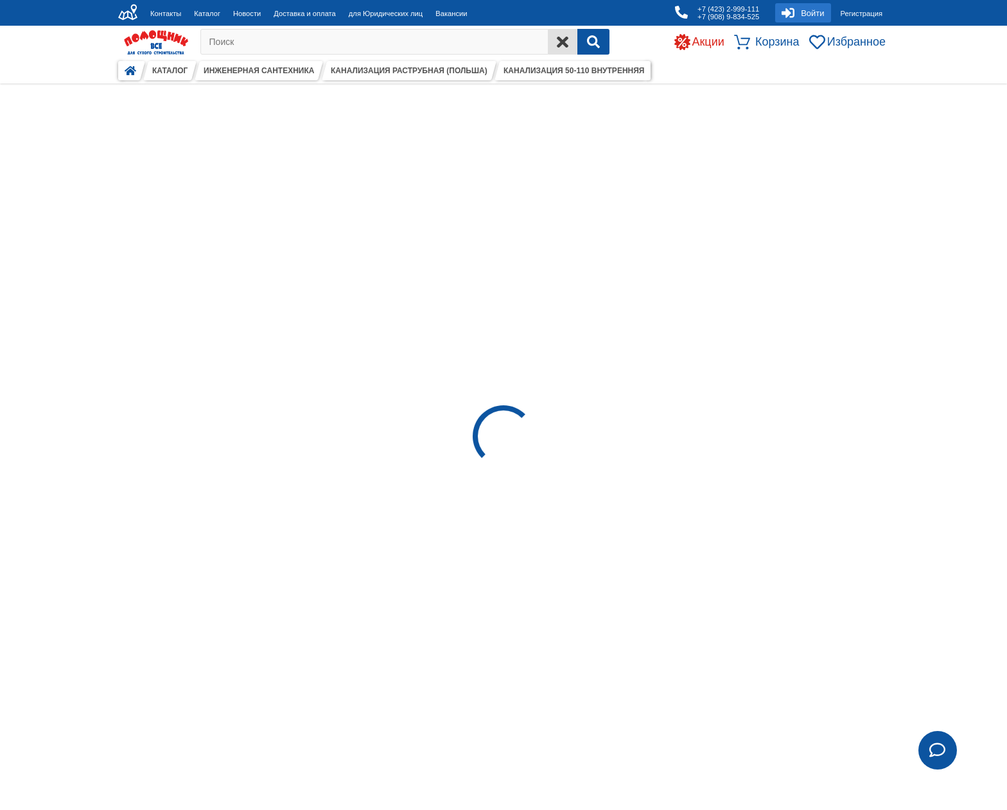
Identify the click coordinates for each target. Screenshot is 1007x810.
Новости (247, 13)
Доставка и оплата (305, 13)
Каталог (207, 13)
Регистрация (861, 13)
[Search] (593, 42)
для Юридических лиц (386, 13)
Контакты (165, 13)
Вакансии (451, 13)
